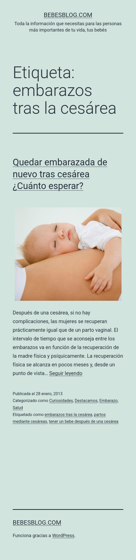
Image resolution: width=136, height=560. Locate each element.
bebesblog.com (68, 15)
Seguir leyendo (65, 373)
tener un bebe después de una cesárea (83, 421)
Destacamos (86, 400)
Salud (18, 407)
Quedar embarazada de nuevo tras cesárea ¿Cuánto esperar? (60, 174)
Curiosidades (61, 400)
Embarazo (108, 400)
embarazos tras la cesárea (68, 414)
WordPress (63, 535)
